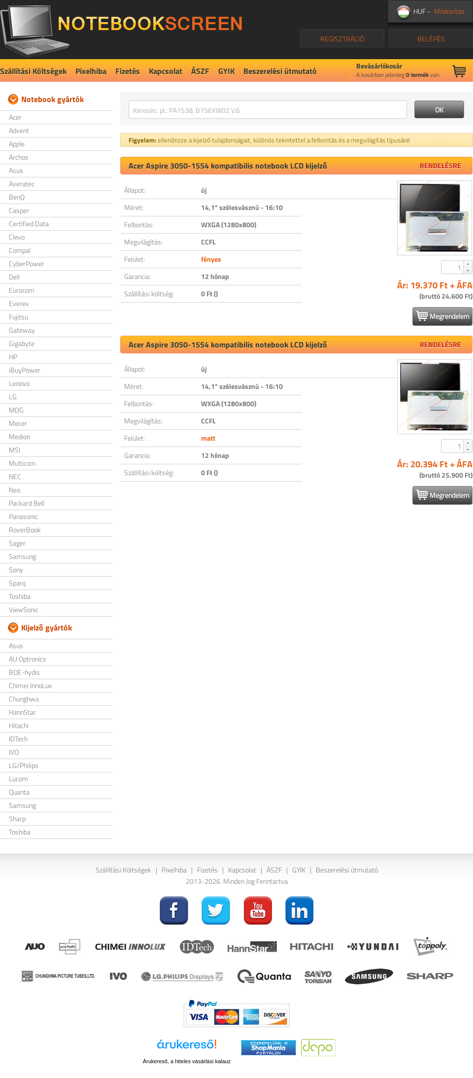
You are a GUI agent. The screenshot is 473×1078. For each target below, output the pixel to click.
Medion (19, 436)
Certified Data (29, 223)
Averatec (21, 183)
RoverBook (25, 529)
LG (13, 396)
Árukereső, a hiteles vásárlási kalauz (187, 1061)
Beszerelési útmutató (280, 71)
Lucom (18, 778)
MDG (16, 410)
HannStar (22, 712)
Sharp (17, 818)
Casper (19, 210)
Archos (19, 157)
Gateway (22, 330)
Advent (19, 130)
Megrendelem (443, 316)
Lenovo (19, 383)
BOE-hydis (24, 672)
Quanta (19, 792)
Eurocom (21, 290)
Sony (16, 569)
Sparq (17, 583)
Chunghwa (24, 699)
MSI (14, 450)
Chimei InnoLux (30, 685)
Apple (17, 144)
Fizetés (127, 71)
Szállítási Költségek (33, 71)
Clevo (17, 237)
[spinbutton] (452, 267)
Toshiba (20, 596)
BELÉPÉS (431, 39)
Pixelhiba (90, 71)
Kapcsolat (165, 71)
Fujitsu (18, 317)
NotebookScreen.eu (121, 29)
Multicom (22, 463)
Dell (14, 277)
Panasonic (23, 516)
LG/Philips (23, 765)
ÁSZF (200, 71)
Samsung (22, 556)
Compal (20, 250)
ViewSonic (23, 609)
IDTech (18, 738)
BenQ (17, 197)
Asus (16, 170)
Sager (17, 543)
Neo (14, 490)
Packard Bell (26, 503)
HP (13, 356)
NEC (15, 476)
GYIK (226, 71)
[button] (467, 263)
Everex (19, 303)
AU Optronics (27, 659)
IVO (14, 752)
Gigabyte (21, 343)
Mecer (18, 423)
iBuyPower (24, 370)
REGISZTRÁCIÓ (342, 39)
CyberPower (26, 263)
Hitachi (19, 725)
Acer (15, 117)
